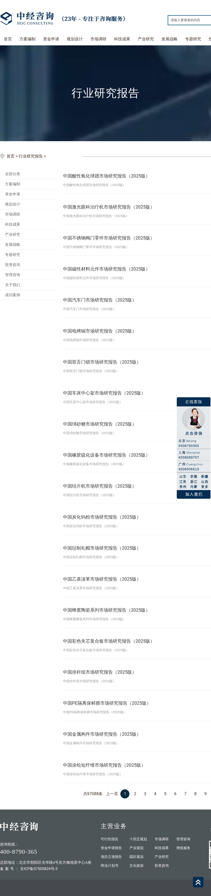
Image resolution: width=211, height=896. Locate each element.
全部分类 (12, 174)
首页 (8, 39)
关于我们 (12, 285)
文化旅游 (136, 866)
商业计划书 (109, 866)
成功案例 (12, 295)
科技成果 (122, 39)
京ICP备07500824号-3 (38, 869)
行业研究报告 (31, 156)
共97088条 (93, 793)
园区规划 (136, 857)
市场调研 (98, 39)
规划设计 (75, 39)
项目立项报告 (111, 857)
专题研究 (193, 39)
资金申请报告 (111, 848)
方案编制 (27, 39)
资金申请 (51, 39)
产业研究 (146, 39)
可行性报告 (109, 839)
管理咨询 (12, 275)
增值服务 (183, 848)
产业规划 (136, 848)
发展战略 (169, 39)
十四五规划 (138, 839)
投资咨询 (12, 264)
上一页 (112, 793)
